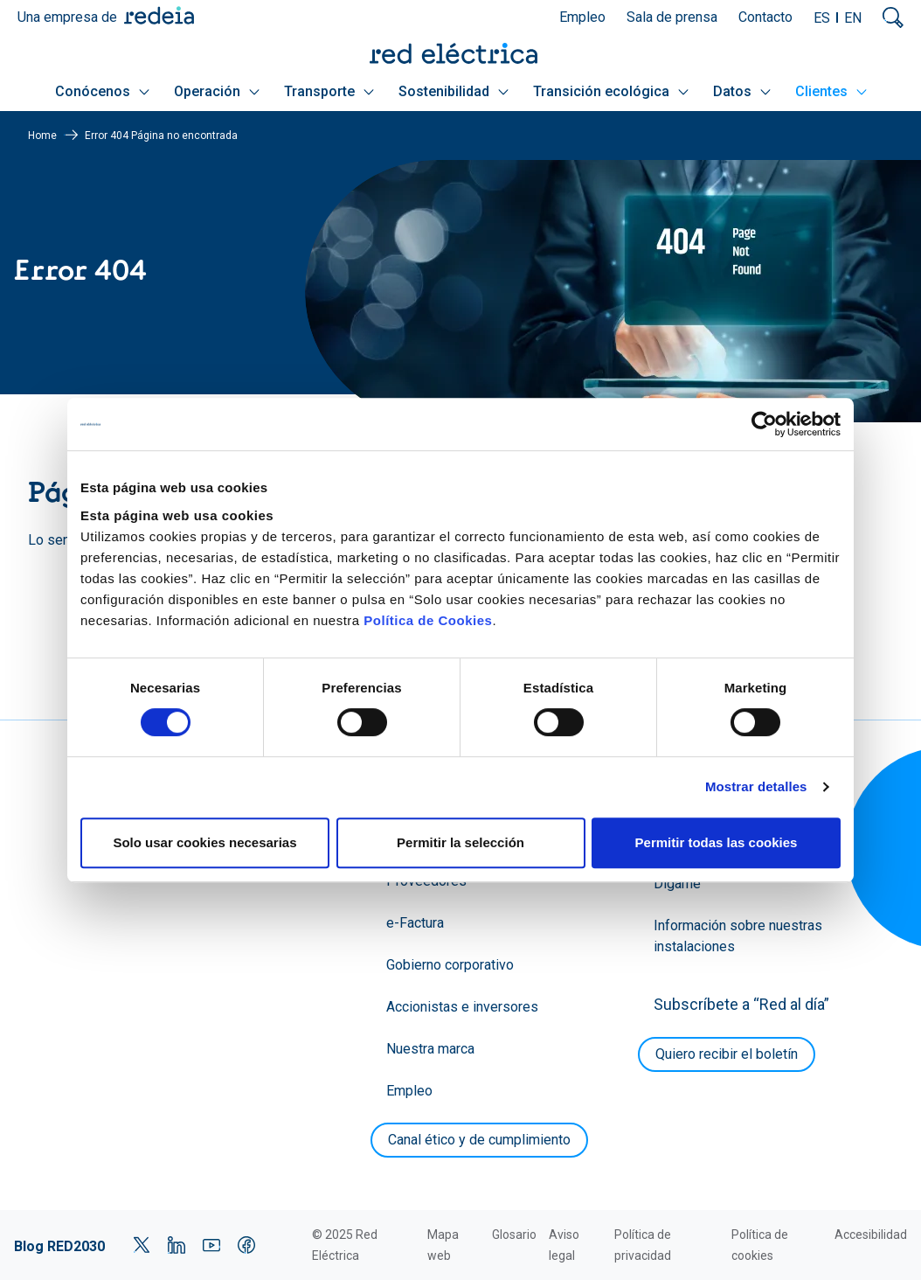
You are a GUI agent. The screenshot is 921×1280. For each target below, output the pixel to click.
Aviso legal (564, 1245)
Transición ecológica (611, 91)
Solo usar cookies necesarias (204, 842)
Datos (742, 91)
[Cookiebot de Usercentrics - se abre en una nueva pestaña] (764, 424)
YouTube (211, 1245)
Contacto (765, 17)
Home (42, 135)
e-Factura (415, 923)
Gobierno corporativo (450, 965)
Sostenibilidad (453, 91)
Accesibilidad (870, 1235)
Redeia (159, 15)
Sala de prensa (672, 17)
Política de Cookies (428, 620)
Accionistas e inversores (462, 1006)
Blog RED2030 (59, 1246)
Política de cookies (759, 1245)
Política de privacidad (642, 1245)
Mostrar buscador (893, 17)
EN (853, 18)
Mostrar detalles (756, 786)
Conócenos (102, 91)
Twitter (141, 1245)
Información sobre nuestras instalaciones (738, 936)
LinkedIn (176, 1245)
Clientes (831, 91)
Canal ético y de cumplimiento (479, 1139)
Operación (217, 91)
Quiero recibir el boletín (726, 1054)
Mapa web (443, 1245)
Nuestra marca (430, 1048)
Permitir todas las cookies (716, 842)
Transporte (329, 91)
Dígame (677, 883)
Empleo (582, 17)
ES (822, 18)
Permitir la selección (460, 842)
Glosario (514, 1235)
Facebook (246, 1245)
